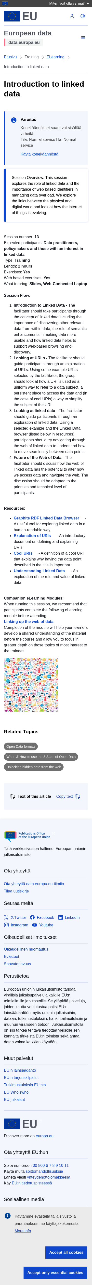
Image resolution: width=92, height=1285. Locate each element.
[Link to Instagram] (16, 925)
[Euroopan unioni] (35, 16)
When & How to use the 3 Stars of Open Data (41, 757)
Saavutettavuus (17, 964)
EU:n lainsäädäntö (20, 1070)
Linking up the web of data (28, 622)
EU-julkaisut (14, 1100)
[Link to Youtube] (42, 925)
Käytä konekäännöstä (39, 154)
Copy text (68, 796)
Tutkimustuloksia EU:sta (25, 1085)
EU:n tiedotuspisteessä (32, 1183)
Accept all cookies (66, 1252)
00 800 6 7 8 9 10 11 (51, 1165)
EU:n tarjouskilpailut (21, 1078)
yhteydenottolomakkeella (48, 1177)
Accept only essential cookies (55, 1273)
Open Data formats (20, 746)
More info (23, 1231)
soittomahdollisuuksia (44, 1171)
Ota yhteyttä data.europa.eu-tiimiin (34, 884)
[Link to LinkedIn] (69, 917)
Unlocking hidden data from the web (33, 767)
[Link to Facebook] (42, 917)
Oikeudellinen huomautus (26, 949)
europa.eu (44, 1136)
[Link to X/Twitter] (15, 917)
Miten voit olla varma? (69, 3)
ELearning (56, 57)
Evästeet (11, 956)
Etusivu (10, 57)
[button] (82, 16)
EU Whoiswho (16, 1092)
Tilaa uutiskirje (16, 891)
